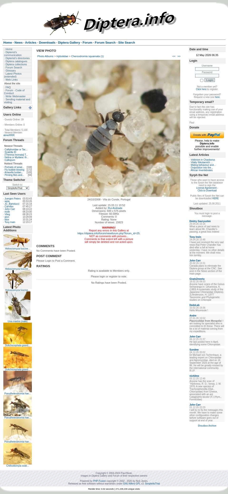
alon (7, 217)
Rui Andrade (115, 208)
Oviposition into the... (202, 167)
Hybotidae (62, 56)
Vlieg (7, 214)
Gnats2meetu (196, 279)
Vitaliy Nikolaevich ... (202, 162)
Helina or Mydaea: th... (17, 157)
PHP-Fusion (99, 481)
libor (7, 219)
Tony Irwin (10, 222)
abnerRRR (9, 135)
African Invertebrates (202, 170)
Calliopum (10, 160)
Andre (192, 315)
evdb (7, 211)
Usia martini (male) (18, 321)
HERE (215, 198)
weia (7, 201)
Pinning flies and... (14, 175)
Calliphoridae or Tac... (16, 149)
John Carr (10, 209)
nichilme (194, 376)
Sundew (194, 349)
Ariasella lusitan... (14, 172)
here (217, 97)
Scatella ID (10, 152)
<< (173, 56)
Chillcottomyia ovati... (17, 465)
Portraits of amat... (14, 167)
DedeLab (194, 305)
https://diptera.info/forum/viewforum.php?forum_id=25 (109, 233)
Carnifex (9, 206)
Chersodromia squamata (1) (87, 56)
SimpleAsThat (152, 483)
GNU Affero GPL (132, 483)
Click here (201, 89)
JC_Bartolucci (12, 204)
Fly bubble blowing (14, 169)
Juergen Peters (13, 198)
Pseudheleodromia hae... (17, 393)
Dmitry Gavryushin (200, 221)
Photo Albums (45, 56)
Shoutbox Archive (207, 425)
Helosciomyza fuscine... (17, 248)
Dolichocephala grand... (17, 345)
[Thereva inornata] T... (16, 154)
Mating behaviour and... (203, 165)
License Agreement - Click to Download (207, 189)
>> (178, 56)
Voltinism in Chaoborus (203, 159)
